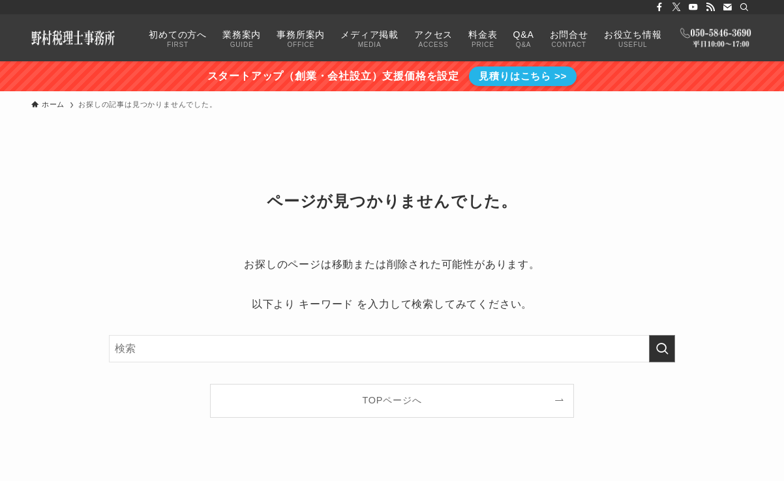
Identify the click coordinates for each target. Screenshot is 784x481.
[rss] (710, 7)
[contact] (727, 7)
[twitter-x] (676, 7)
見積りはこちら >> (523, 75)
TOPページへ (392, 400)
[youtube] (693, 7)
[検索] (744, 7)
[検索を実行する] (662, 348)
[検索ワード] (392, 348)
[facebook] (659, 7)
